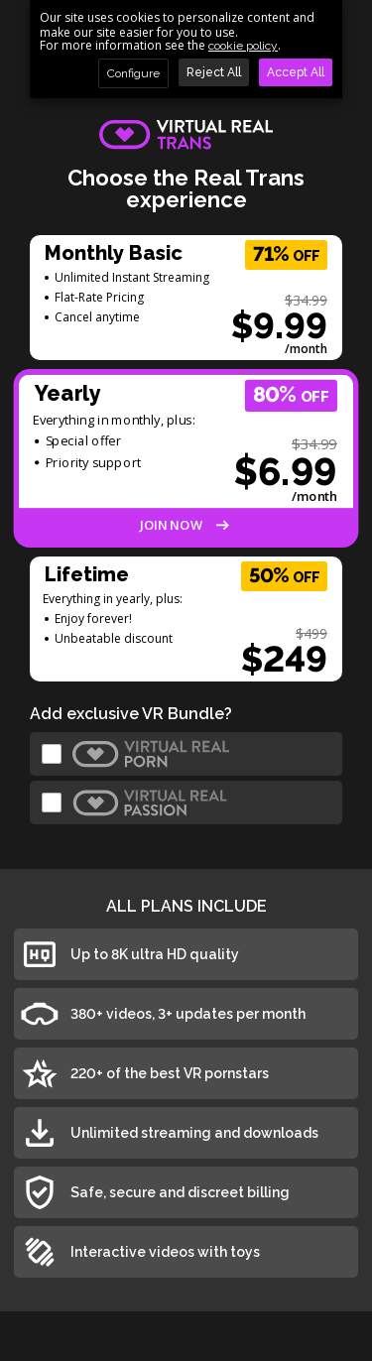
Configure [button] (133, 73)
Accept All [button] (295, 72)
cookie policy (243, 46)
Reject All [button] (213, 72)
